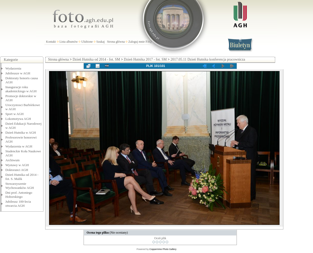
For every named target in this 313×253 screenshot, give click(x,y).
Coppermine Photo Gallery (162, 249)
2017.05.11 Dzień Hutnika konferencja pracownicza (207, 59)
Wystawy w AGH (17, 165)
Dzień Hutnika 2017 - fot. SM (145, 59)
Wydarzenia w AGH (18, 146)
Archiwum (12, 160)
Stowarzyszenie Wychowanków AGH (19, 186)
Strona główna (116, 41)
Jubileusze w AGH (17, 73)
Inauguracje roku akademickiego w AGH (21, 89)
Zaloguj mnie (136, 41)
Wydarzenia (13, 68)
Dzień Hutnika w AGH (20, 132)
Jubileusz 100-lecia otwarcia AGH (18, 204)
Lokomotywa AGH (18, 119)
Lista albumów (69, 41)
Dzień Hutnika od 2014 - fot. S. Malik (21, 177)
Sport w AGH (14, 114)
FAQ (149, 41)
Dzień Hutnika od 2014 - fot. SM (96, 59)
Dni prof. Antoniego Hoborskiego (18, 195)
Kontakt (51, 41)
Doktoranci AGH (16, 170)
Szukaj (100, 41)
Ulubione (87, 41)
